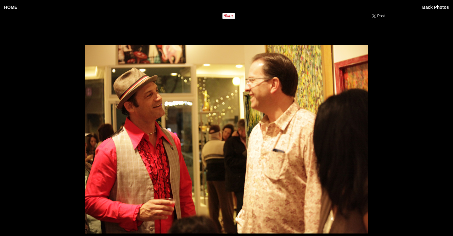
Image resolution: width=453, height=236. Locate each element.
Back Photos (435, 7)
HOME (10, 7)
